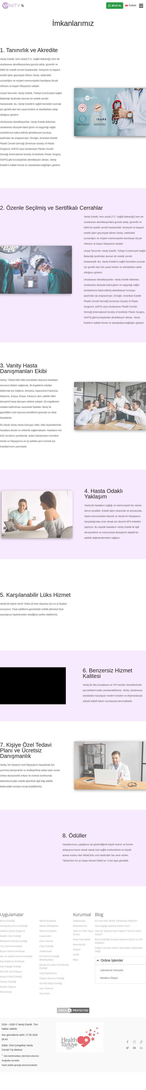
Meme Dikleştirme (48, 926)
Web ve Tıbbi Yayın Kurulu (83, 933)
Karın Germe (46, 941)
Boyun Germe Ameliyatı (12, 951)
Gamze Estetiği (8, 981)
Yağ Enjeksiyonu (48, 973)
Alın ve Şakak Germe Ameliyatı (16, 956)
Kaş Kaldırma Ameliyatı (12, 961)
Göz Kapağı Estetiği (10, 966)
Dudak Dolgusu (8, 986)
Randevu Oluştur (109, 978)
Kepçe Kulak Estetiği (11, 976)
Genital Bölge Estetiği (50, 983)
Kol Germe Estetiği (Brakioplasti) (49, 958)
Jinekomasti (45, 951)
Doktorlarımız (80, 926)
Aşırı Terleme (46, 988)
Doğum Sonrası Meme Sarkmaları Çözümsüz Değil (118, 950)
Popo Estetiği (46, 946)
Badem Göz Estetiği (10, 936)
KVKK (76, 954)
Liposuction (45, 936)
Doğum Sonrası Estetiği (51, 978)
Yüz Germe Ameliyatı (11, 946)
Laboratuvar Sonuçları (111, 970)
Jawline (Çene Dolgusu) (12, 931)
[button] (141, 6)
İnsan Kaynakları (82, 939)
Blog (75, 959)
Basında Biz (79, 944)
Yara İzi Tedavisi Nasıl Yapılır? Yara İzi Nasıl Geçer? (118, 933)
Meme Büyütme (47, 920)
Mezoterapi (6, 991)
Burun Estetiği (7, 920)
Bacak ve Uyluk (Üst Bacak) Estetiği (54, 966)
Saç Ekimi (44, 993)
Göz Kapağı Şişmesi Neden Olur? (112, 926)
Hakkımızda (79, 920)
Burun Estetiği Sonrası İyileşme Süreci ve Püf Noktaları (118, 941)
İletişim (77, 949)
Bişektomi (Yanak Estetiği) (13, 941)
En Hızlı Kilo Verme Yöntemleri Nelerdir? (116, 920)
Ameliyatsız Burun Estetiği (14, 926)
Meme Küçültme (48, 931)
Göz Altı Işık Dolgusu (11, 971)
